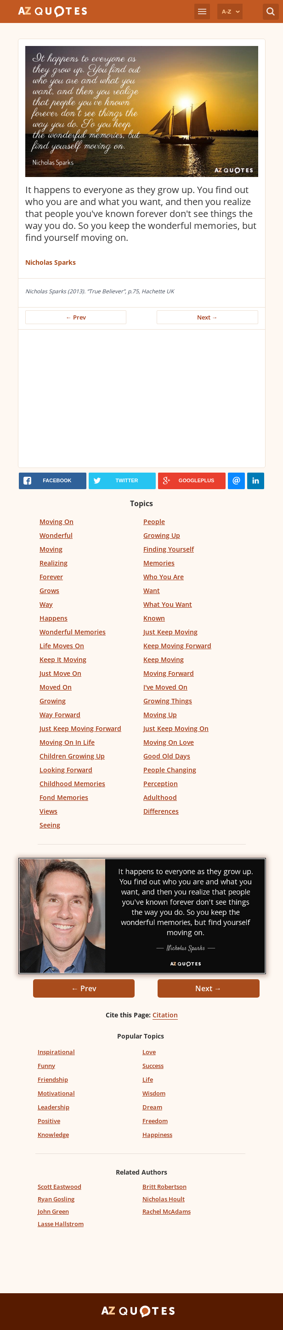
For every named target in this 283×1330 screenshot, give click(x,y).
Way (46, 604)
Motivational (56, 1093)
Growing (53, 700)
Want (151, 590)
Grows (49, 590)
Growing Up (161, 535)
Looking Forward (66, 769)
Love (149, 1052)
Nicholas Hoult (163, 1199)
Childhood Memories (72, 783)
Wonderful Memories (73, 632)
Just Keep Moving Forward (80, 728)
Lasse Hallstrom (61, 1224)
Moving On (57, 521)
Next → (207, 317)
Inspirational (56, 1052)
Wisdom (153, 1093)
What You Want (167, 604)
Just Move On (60, 673)
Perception (160, 783)
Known (154, 618)
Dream (152, 1107)
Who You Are (163, 576)
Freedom (155, 1121)
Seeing (50, 825)
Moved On (56, 687)
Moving (51, 549)
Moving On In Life (67, 742)
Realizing (54, 563)
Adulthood (160, 797)
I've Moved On (165, 687)
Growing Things (167, 700)
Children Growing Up (72, 756)
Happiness (157, 1134)
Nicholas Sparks (50, 262)
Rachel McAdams (166, 1211)
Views (48, 811)
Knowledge (53, 1134)
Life (147, 1079)
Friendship (53, 1079)
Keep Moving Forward (177, 645)
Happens (54, 618)
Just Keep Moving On (176, 728)
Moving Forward (168, 673)
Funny (46, 1066)
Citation (165, 1014)
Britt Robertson (164, 1186)
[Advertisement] (141, 398)
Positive (49, 1121)
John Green (53, 1211)
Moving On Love (168, 742)
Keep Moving (163, 659)
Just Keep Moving (170, 632)
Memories (159, 563)
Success (153, 1066)
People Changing (169, 769)
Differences (161, 811)
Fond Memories (64, 797)
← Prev (76, 317)
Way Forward (60, 714)
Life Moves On (62, 645)
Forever (51, 576)
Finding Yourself (168, 549)
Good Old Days (166, 756)
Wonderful (56, 535)
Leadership (53, 1107)
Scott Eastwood (59, 1186)
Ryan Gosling (56, 1199)
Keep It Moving (63, 659)
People (154, 521)
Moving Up (160, 714)
